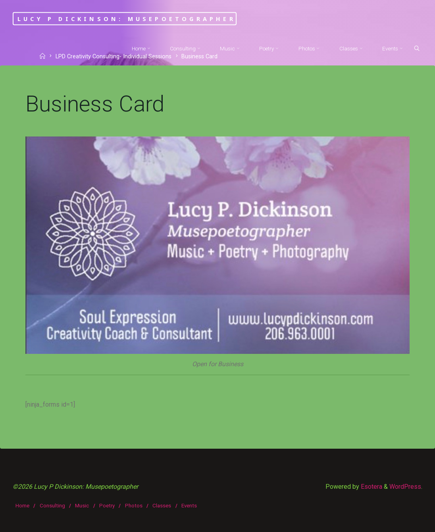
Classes (161, 506)
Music (82, 506)
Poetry (107, 506)
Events (189, 506)
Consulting (52, 506)
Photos (133, 506)
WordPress (405, 486)
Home (22, 506)
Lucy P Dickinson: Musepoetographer (126, 18)
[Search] (417, 48)
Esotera (370, 486)
